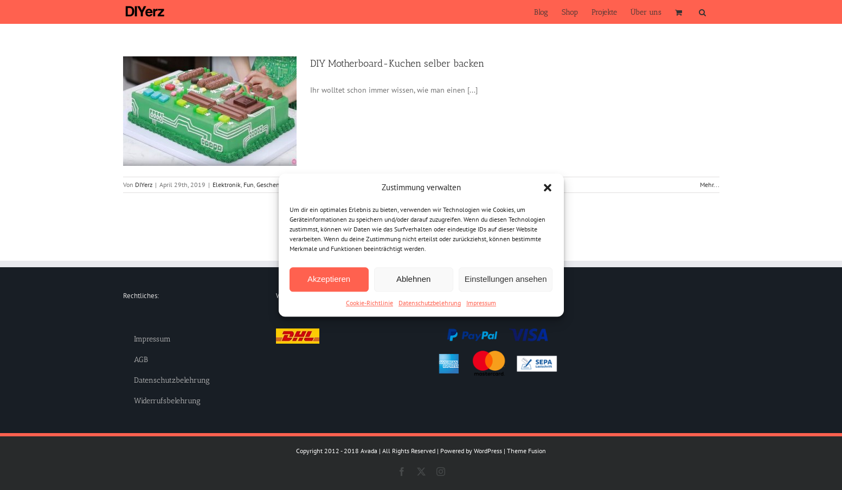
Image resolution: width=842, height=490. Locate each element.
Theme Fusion (526, 451)
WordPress (488, 451)
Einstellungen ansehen (506, 278)
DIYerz (143, 184)
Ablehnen (413, 278)
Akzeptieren (328, 278)
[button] (547, 188)
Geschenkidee (275, 184)
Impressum (481, 303)
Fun (248, 184)
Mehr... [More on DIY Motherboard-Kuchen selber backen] (709, 184)
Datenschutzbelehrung (429, 303)
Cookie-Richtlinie (369, 303)
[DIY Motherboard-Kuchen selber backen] (210, 111)
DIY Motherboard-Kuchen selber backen (397, 63)
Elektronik (227, 184)
